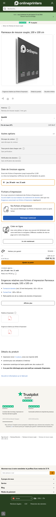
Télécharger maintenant (28, 218)
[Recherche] (30, 9)
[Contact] (3, 514)
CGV (26, 504)
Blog (26, 488)
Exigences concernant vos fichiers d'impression (16, 200)
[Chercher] (5, 9)
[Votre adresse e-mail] (25, 473)
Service (26, 483)
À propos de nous (26, 479)
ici (11, 426)
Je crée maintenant (28, 241)
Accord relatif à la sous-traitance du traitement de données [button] (20, 198)
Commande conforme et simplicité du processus (41, 412)
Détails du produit (36, 92)
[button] (27, 60)
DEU (39, 498)
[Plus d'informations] (16, 274)
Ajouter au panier (28, 262)
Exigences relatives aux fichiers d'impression (15, 92)
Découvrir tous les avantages (28, 16)
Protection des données (38, 504)
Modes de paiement (26, 492)
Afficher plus (28, 303)
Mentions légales (15, 504)
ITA (44, 498)
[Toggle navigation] (3, 3)
